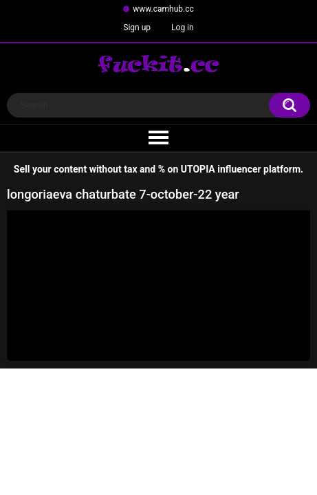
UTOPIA (198, 169)
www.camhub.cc (163, 9)
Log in (182, 27)
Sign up (137, 27)
